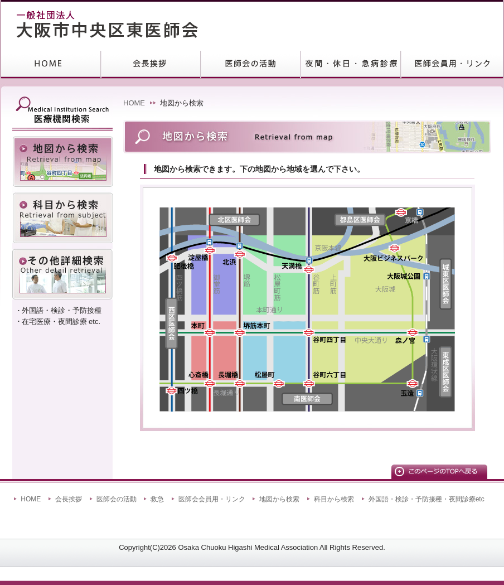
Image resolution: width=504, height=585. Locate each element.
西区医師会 (172, 323)
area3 (214, 351)
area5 (368, 309)
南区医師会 (307, 399)
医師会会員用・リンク (211, 499)
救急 (351, 64)
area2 (274, 276)
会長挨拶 (151, 64)
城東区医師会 (446, 284)
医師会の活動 (116, 499)
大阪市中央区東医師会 (94, 25)
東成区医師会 (446, 372)
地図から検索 (62, 161)
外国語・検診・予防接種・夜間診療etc (426, 499)
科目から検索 (62, 217)
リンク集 (452, 64)
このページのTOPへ (439, 472)
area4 (274, 351)
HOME (51, 64)
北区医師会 (235, 220)
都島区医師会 (360, 220)
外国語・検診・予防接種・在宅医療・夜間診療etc (62, 274)
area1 (214, 276)
